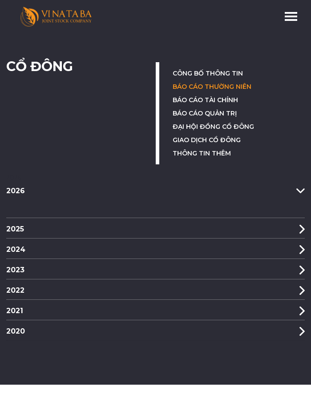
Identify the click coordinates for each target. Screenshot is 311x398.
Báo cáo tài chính (205, 100)
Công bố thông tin (208, 73)
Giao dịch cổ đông (207, 140)
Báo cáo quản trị (205, 113)
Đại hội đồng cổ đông (213, 127)
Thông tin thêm (202, 153)
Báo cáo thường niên (212, 87)
